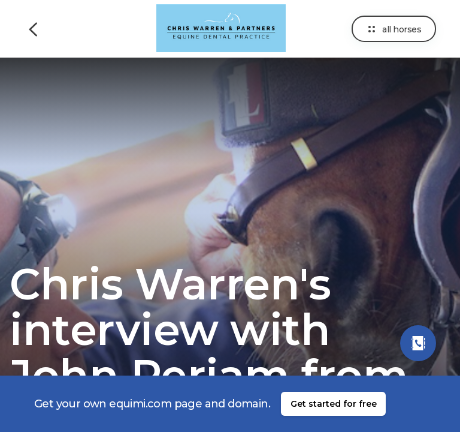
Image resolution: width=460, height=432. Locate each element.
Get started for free (333, 403)
